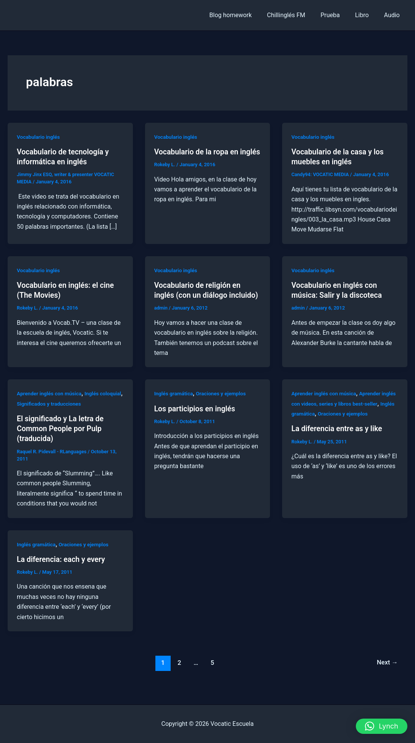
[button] (381, 726)
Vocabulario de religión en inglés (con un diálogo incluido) (198, 295)
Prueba (337, 15)
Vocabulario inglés (39, 137)
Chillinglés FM (297, 15)
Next (387, 672)
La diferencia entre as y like (338, 438)
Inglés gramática (174, 403)
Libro (366, 15)
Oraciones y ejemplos (223, 403)
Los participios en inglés (196, 418)
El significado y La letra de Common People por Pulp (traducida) (61, 438)
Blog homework (244, 15)
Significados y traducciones (75, 413)
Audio (393, 15)
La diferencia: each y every (62, 568)
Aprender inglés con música (50, 403)
